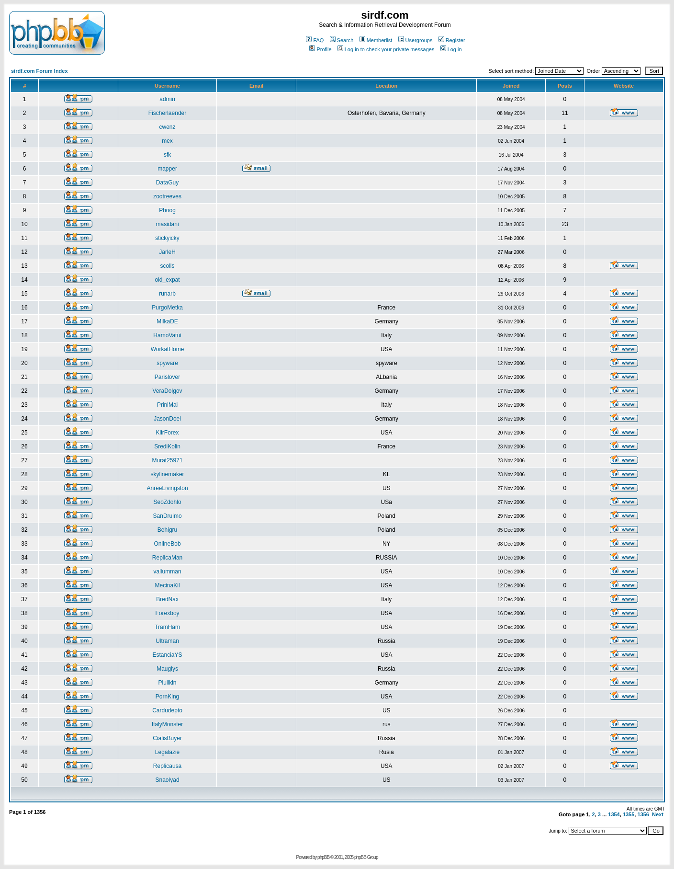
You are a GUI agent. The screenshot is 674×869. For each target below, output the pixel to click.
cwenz (167, 127)
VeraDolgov (167, 391)
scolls (167, 266)
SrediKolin (167, 446)
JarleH (167, 252)
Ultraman (167, 641)
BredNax (167, 599)
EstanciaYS (167, 655)
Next (657, 814)
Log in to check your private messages (386, 49)
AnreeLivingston (167, 488)
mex (167, 140)
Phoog (167, 210)
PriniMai (167, 404)
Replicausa (167, 766)
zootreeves (167, 196)
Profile (320, 49)
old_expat (167, 279)
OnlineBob (167, 543)
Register (451, 40)
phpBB (323, 857)
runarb (167, 293)
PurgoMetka (167, 307)
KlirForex (167, 432)
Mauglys (167, 668)
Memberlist (376, 40)
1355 (628, 814)
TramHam (167, 627)
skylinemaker (167, 474)
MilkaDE (167, 321)
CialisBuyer (167, 738)
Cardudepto (167, 710)
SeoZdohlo (167, 502)
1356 (643, 814)
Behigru (167, 529)
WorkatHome (167, 349)
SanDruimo (167, 516)
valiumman (167, 571)
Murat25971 (167, 460)
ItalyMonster (167, 724)
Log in (451, 49)
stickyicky (167, 238)
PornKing (167, 696)
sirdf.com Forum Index (39, 71)
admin (167, 99)
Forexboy (168, 613)
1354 (613, 814)
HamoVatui (167, 335)
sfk (167, 154)
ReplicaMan (167, 557)
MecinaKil (167, 585)
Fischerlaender (167, 113)
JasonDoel (167, 418)
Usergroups (415, 40)
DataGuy (167, 182)
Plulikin (167, 682)
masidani (167, 224)
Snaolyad (168, 780)
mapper (167, 168)
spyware (167, 363)
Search (342, 40)
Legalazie (167, 752)
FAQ (315, 40)
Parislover (167, 377)
